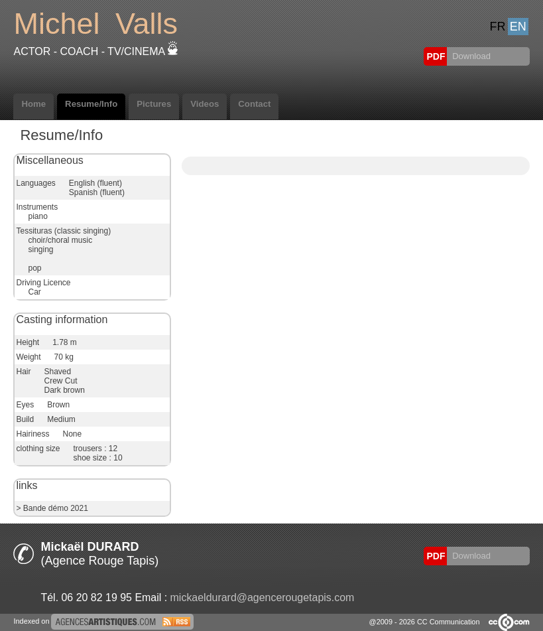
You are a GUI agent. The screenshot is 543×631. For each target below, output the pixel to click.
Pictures (154, 104)
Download (470, 56)
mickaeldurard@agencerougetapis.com (262, 597)
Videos (204, 104)
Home (33, 104)
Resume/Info (91, 104)
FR (498, 26)
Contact (254, 104)
